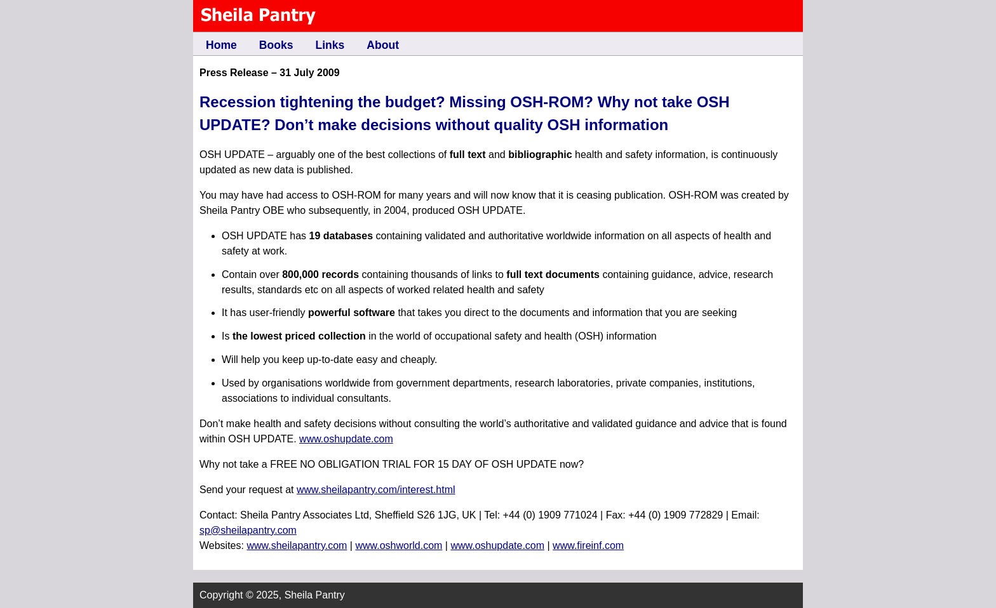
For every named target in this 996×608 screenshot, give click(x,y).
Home (221, 45)
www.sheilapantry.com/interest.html (376, 489)
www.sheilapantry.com (296, 545)
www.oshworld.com (398, 545)
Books (276, 45)
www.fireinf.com (588, 545)
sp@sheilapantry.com (248, 530)
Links (329, 45)
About (383, 45)
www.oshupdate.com (346, 438)
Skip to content (760, 6)
